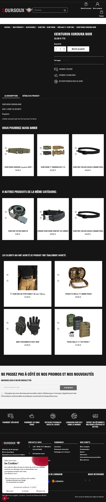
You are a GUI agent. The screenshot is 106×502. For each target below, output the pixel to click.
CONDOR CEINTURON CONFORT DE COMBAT (53, 231)
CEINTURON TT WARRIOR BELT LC (53, 167)
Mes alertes (84, 459)
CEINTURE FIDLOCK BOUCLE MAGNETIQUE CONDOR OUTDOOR (88, 167)
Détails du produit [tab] (30, 96)
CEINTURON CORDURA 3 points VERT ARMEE (18, 167)
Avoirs (82, 451)
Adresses (83, 454)
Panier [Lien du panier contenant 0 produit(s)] (101, 16)
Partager (63, 60)
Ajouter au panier (78, 49)
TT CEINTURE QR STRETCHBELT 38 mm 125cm (27, 294)
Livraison (57, 446)
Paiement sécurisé (61, 449)
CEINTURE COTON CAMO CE (18, 231)
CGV (3, 495)
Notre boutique (8, 452)
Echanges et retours (62, 451)
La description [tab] (11, 96)
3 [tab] (55, 247)
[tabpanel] (18, 156)
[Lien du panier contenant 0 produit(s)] (101, 12)
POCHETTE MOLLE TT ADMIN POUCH (78, 294)
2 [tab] (54, 182)
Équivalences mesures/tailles (13, 454)
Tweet (66, 60)
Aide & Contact (86, 8)
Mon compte (97, 8)
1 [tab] (52, 182)
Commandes (84, 449)
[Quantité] (60, 49)
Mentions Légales (12, 495)
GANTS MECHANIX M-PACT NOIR (27, 342)
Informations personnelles (90, 457)
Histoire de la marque (10, 449)
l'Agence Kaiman (98, 496)
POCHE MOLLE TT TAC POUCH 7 (78, 342)
